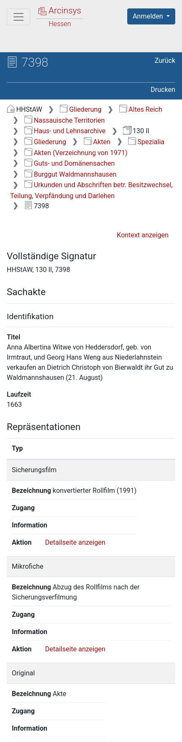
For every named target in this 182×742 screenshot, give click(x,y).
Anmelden (149, 16)
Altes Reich (140, 109)
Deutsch (51, 706)
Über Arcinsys (49, 722)
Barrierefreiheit (50, 730)
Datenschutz (111, 722)
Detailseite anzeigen (75, 518)
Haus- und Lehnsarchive (65, 131)
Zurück (165, 60)
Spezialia (146, 142)
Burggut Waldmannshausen (70, 174)
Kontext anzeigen (143, 235)
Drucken (163, 90)
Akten (97, 142)
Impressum (113, 730)
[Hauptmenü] (18, 16)
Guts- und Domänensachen (69, 163)
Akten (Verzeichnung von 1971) (76, 153)
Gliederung (81, 109)
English (19, 706)
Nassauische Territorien (64, 120)
